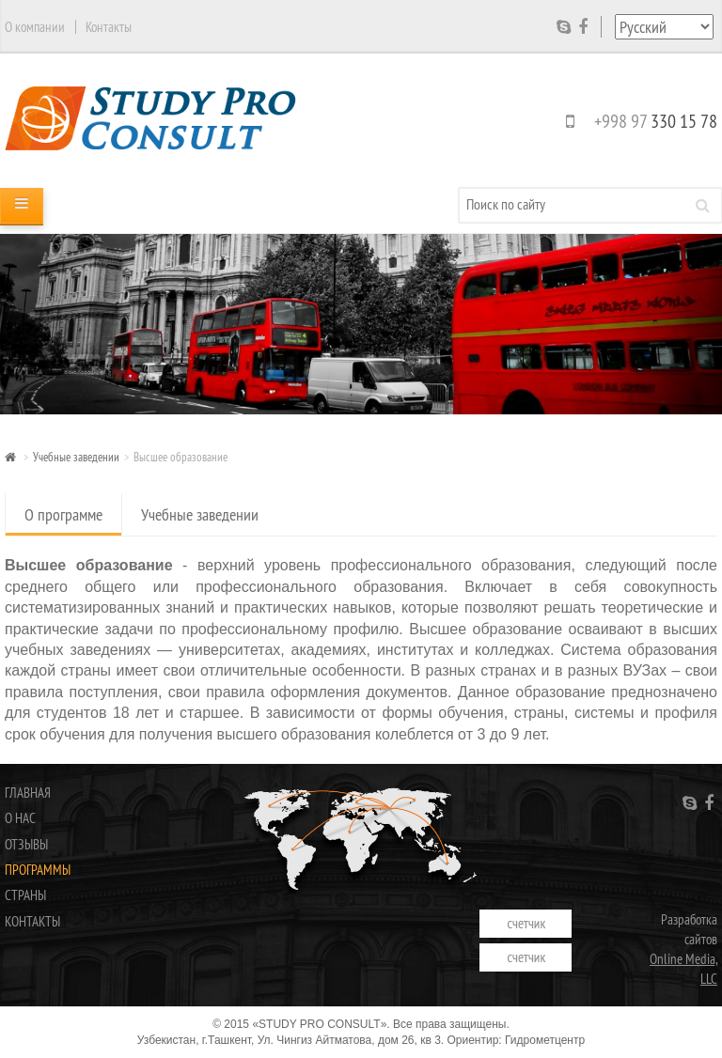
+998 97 (637, 120)
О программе (63, 514)
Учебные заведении (76, 456)
